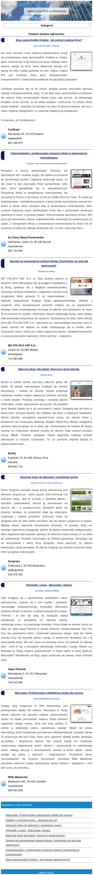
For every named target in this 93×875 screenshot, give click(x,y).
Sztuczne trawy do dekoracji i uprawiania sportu (49, 477)
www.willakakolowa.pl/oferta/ (46, 699)
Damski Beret (47, 375)
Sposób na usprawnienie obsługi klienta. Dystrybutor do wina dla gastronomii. (49, 263)
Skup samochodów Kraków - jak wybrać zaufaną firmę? (49, 40)
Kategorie (47, 25)
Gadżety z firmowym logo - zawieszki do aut (31, 820)
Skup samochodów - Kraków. (46, 46)
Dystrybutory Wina (46, 271)
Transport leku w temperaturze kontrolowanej (46, 163)
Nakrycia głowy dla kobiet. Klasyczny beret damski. (49, 369)
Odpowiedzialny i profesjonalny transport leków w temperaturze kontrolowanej (49, 155)
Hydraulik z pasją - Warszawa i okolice (49, 585)
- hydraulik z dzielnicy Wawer (46, 591)
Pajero (42, 9)
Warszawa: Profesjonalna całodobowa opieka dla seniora (49, 693)
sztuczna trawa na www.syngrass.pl (46, 483)
